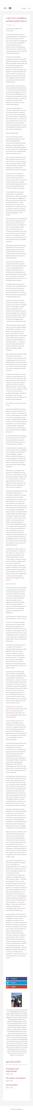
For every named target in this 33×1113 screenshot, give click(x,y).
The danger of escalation (15, 1078)
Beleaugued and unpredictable (12, 1069)
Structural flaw (12, 1085)
